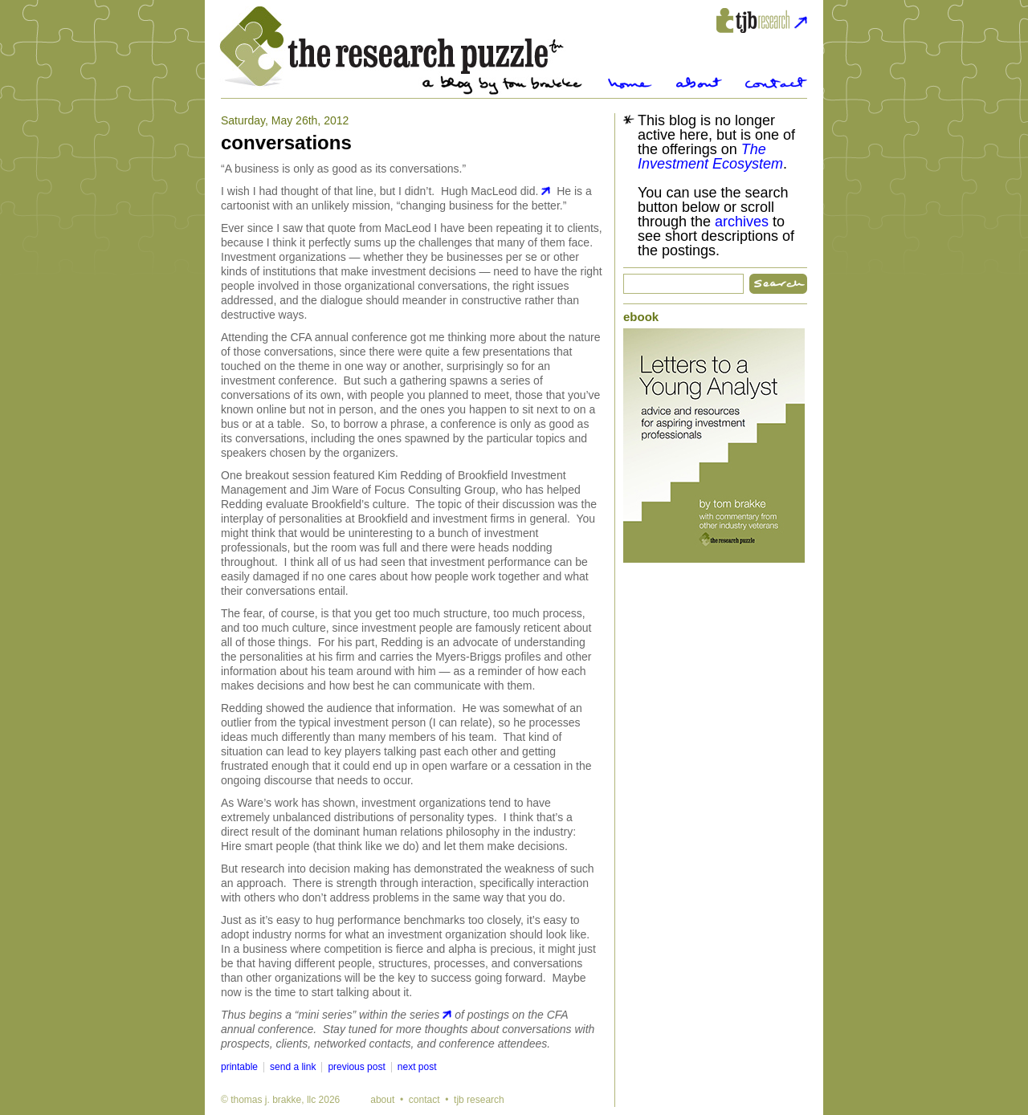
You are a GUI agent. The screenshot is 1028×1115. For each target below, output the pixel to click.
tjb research (479, 1099)
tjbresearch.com (761, 20)
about (382, 1099)
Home (630, 83)
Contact (776, 83)
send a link (293, 1066)
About (699, 83)
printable (239, 1066)
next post (417, 1066)
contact (424, 1099)
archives (742, 222)
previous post (356, 1066)
